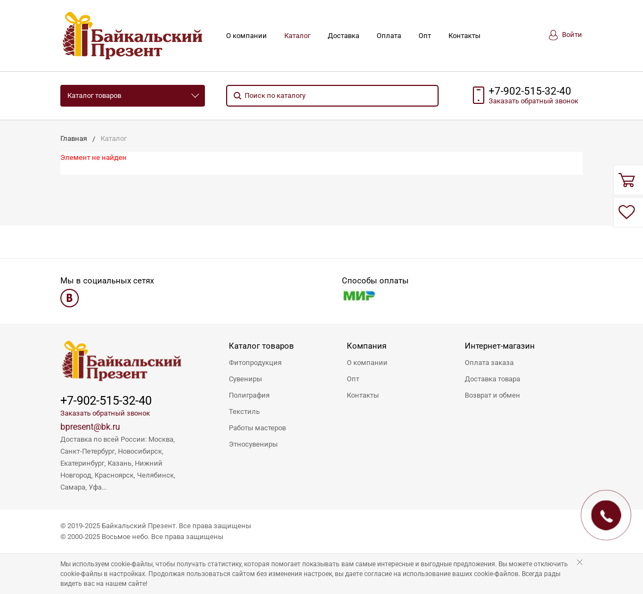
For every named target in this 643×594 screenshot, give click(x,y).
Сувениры (245, 379)
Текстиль (244, 411)
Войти (565, 35)
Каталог (297, 36)
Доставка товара (492, 379)
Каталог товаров (94, 95)
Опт (425, 36)
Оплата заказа (489, 362)
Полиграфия (249, 395)
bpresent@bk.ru (90, 427)
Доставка (343, 36)
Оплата (389, 36)
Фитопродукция (255, 362)
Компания (366, 346)
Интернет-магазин (500, 346)
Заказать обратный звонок (105, 413)
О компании (246, 36)
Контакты (464, 36)
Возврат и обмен (492, 395)
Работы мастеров (257, 428)
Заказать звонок (533, 101)
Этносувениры (253, 444)
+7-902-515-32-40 (530, 91)
